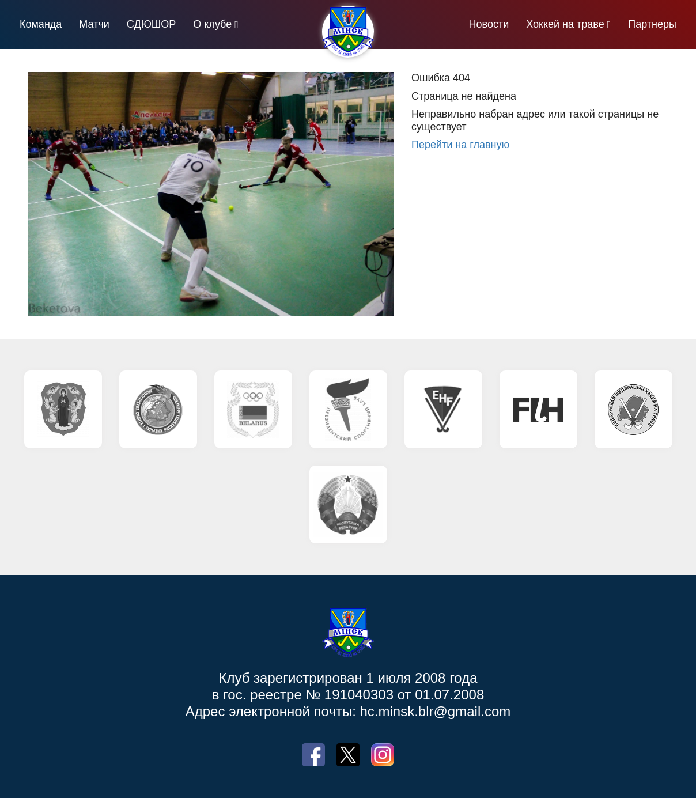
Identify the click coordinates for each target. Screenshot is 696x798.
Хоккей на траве (565, 24)
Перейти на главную (460, 144)
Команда (41, 24)
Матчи (94, 24)
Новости (489, 24)
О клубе (212, 24)
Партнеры (652, 24)
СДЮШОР (151, 24)
